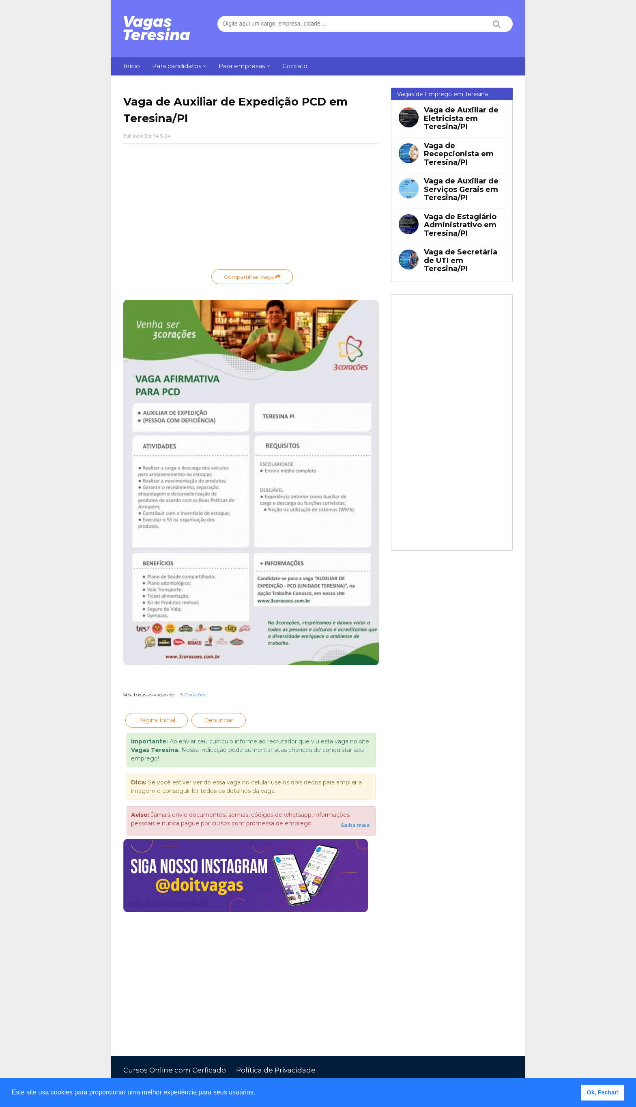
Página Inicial (156, 720)
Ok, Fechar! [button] (603, 1092)
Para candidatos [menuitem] (176, 66)
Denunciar (218, 720)
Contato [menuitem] (294, 66)
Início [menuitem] (131, 66)
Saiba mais (355, 825)
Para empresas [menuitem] (242, 66)
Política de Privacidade (276, 1070)
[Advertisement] (251, 208)
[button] (258, 1093)
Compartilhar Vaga (252, 277)
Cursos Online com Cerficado (174, 1070)
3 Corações (192, 694)
